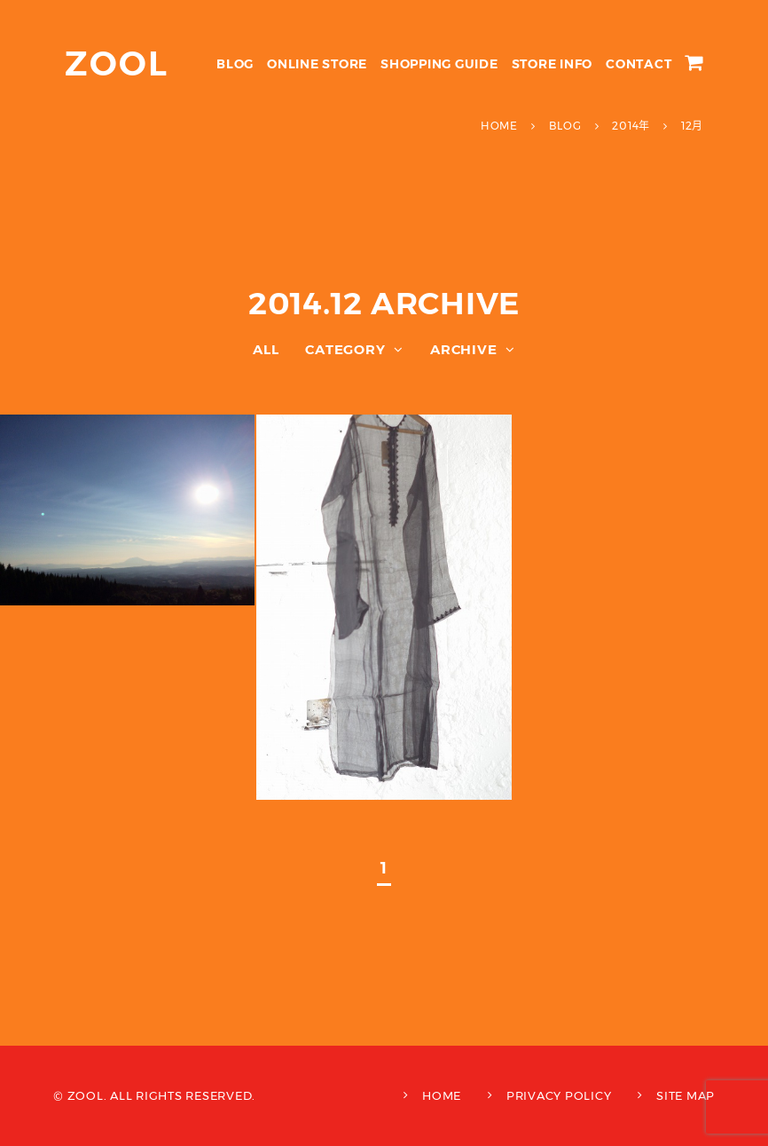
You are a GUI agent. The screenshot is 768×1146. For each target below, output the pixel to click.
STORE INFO (552, 64)
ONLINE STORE (317, 64)
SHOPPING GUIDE (439, 64)
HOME (441, 1095)
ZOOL (116, 63)
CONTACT (638, 64)
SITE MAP (685, 1095)
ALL (265, 349)
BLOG (235, 64)
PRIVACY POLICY (559, 1095)
